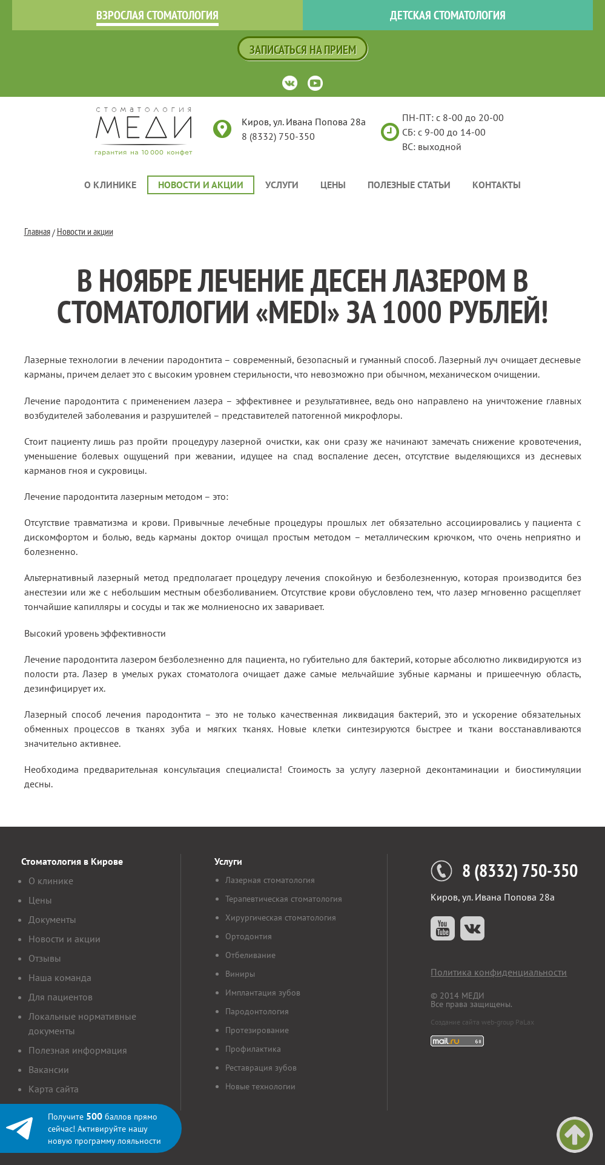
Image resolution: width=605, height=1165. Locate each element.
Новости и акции (200, 185)
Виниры (240, 973)
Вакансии (48, 1069)
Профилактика (253, 1048)
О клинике (110, 185)
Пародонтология (257, 1011)
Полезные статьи (409, 185)
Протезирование (257, 1030)
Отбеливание (250, 955)
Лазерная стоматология (270, 880)
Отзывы (44, 958)
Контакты (496, 185)
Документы (52, 919)
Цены (333, 185)
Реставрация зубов (261, 1067)
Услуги (282, 185)
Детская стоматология (448, 15)
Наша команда (59, 977)
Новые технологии (260, 1086)
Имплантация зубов (262, 992)
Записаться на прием (303, 49)
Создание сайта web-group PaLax (482, 1021)
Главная (37, 231)
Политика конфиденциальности (499, 972)
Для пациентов (60, 997)
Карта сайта (53, 1089)
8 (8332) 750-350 (278, 136)
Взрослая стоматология (157, 15)
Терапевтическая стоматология (283, 898)
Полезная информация (77, 1050)
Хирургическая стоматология (280, 917)
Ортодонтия (248, 936)
